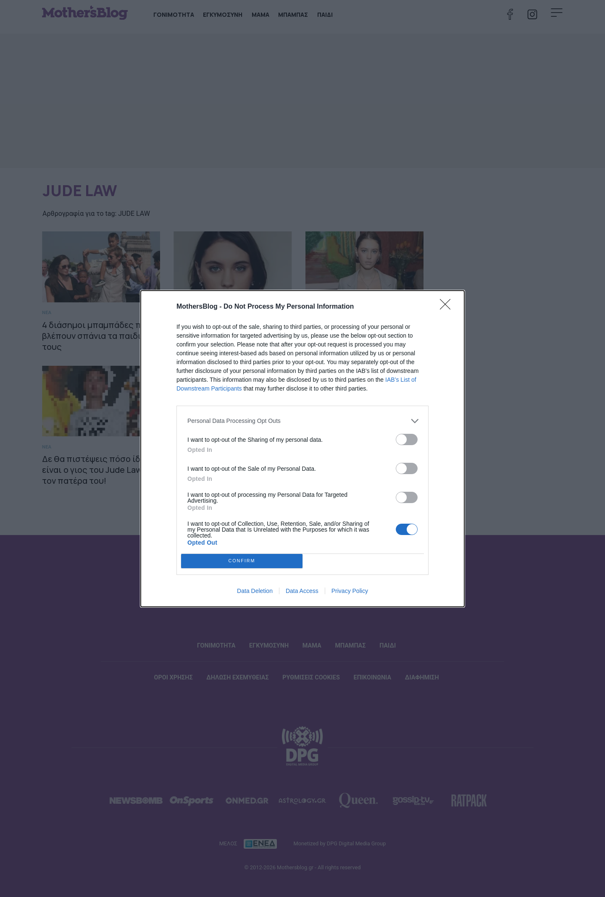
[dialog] (302, 449)
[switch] (407, 439)
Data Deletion (255, 591)
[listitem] (302, 421)
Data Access (302, 591)
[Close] (448, 307)
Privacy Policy (349, 591)
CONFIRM (242, 561)
